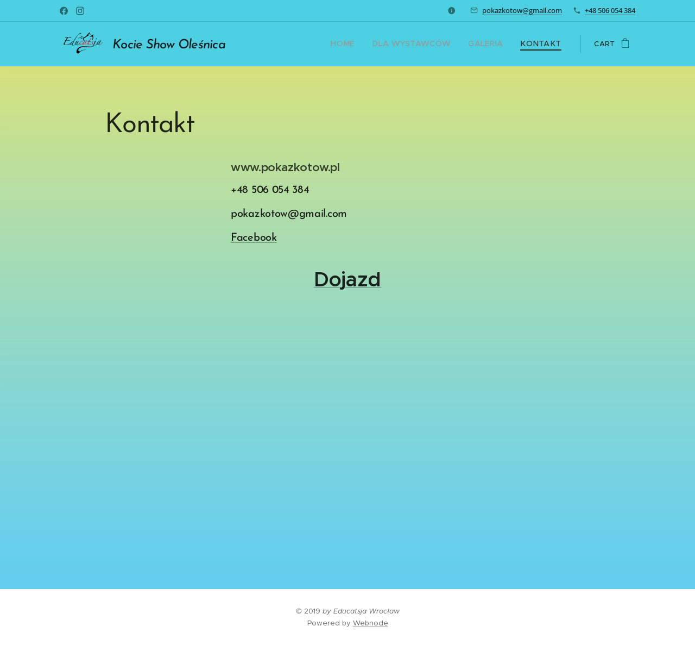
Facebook (254, 238)
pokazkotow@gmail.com (522, 10)
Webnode (370, 623)
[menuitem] (361, 44)
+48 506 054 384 (610, 10)
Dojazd (347, 279)
